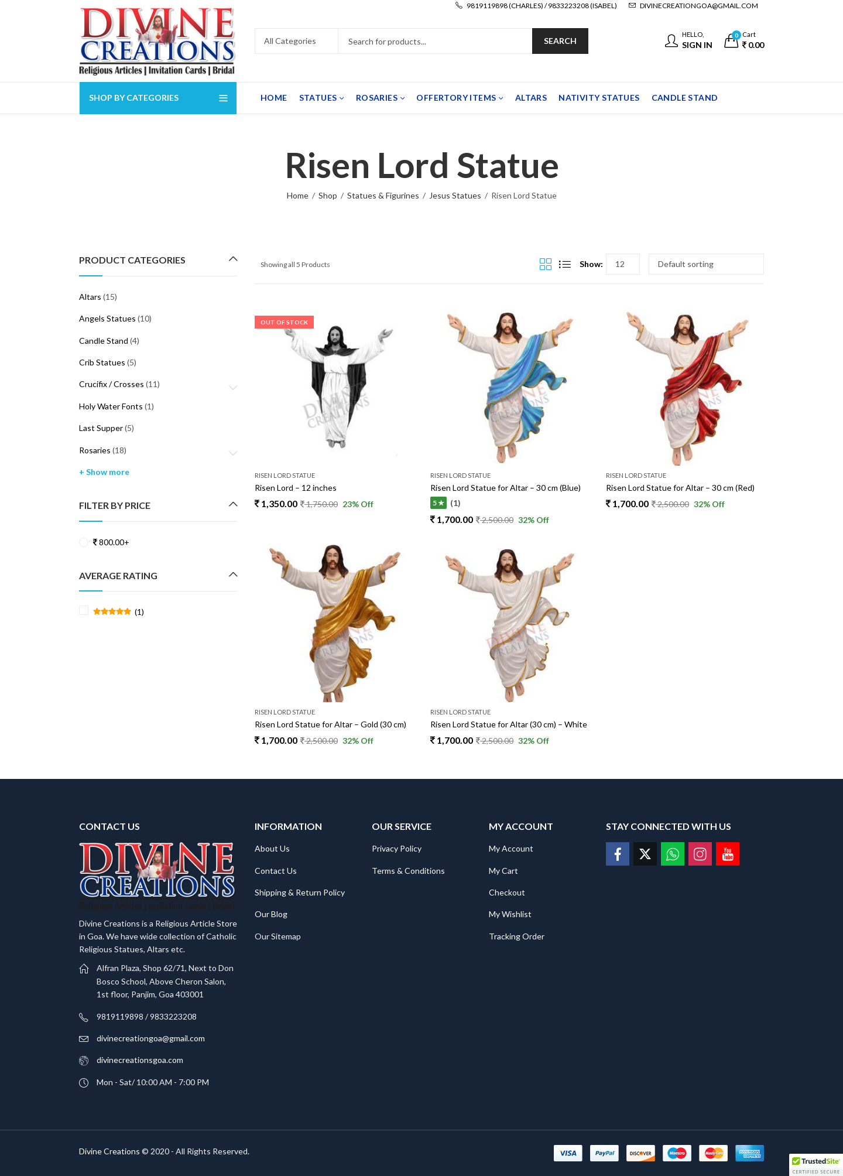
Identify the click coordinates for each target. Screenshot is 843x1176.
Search (560, 41)
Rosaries (95, 450)
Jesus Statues (455, 195)
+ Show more (104, 472)
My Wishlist (510, 914)
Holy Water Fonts (111, 406)
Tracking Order (516, 936)
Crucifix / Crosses (111, 384)
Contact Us (276, 871)
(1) (118, 612)
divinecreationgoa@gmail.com (151, 1038)
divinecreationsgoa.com (140, 1060)
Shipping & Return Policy (300, 892)
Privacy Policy (397, 848)
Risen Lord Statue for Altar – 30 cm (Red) (680, 488)
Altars (90, 297)
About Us (272, 848)
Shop (327, 195)
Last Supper (101, 428)
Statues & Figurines (383, 195)
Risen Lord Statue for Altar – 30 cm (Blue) (505, 488)
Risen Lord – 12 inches (296, 488)
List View (565, 264)
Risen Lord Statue (285, 475)
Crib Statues (102, 362)
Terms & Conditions (408, 871)
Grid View (545, 264)
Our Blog (271, 914)
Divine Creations (109, 1151)
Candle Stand (103, 341)
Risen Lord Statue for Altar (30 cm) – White (508, 724)
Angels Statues (107, 318)
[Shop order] (706, 264)
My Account (511, 848)
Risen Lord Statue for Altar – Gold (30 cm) (330, 724)
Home (298, 195)
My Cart (503, 871)
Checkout (507, 892)
